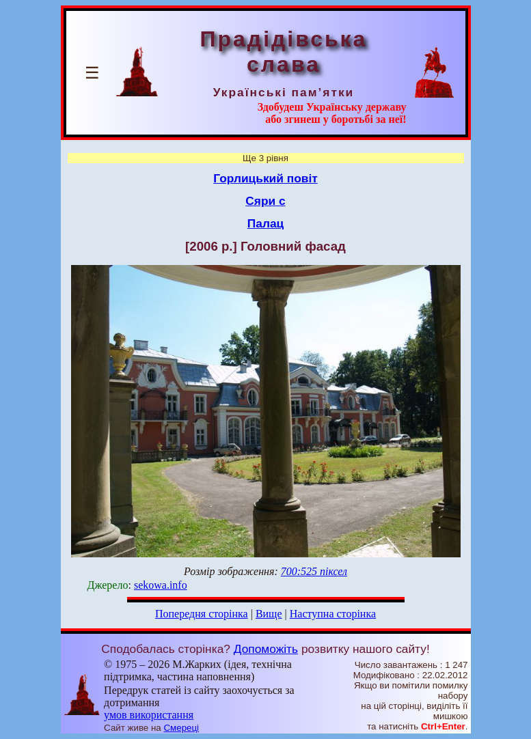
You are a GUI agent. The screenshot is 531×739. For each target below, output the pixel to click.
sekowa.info (160, 585)
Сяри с (265, 201)
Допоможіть (266, 649)
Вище (269, 613)
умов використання (148, 715)
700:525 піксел (314, 571)
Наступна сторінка (333, 613)
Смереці (181, 728)
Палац (265, 223)
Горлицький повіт (265, 178)
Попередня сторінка (201, 613)
